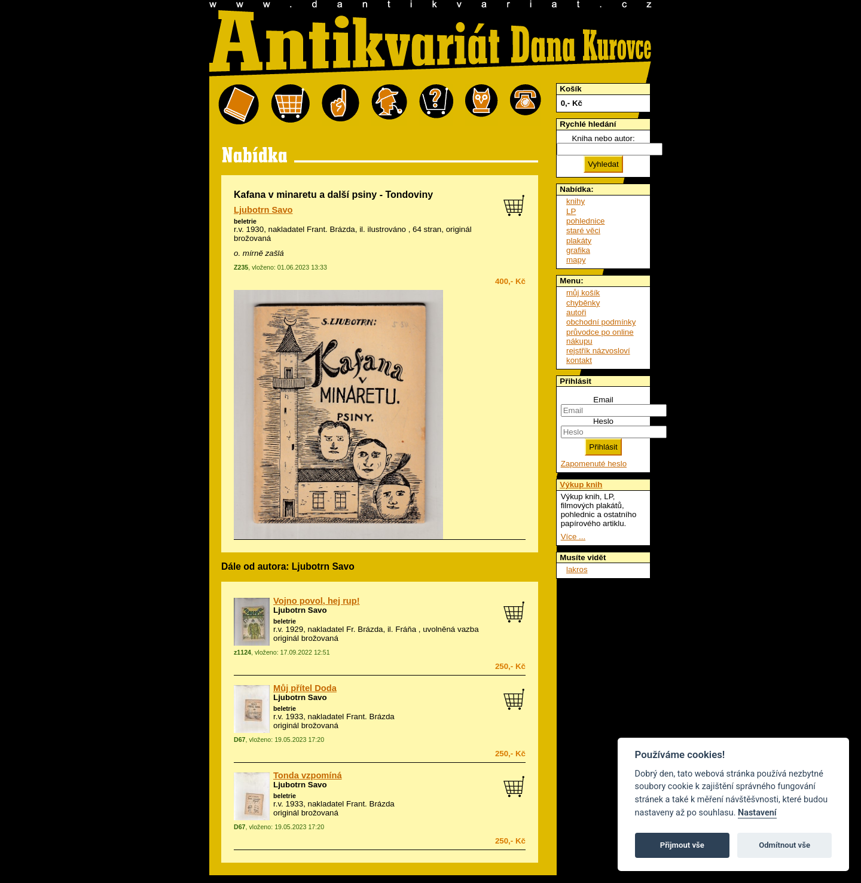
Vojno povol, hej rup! (316, 601)
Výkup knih (581, 484)
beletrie (245, 221)
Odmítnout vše (784, 845)
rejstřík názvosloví (598, 350)
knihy (575, 201)
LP (571, 211)
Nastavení (757, 813)
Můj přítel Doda (305, 688)
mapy (576, 259)
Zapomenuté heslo (594, 463)
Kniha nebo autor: (603, 138)
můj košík (583, 292)
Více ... (573, 536)
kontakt (579, 360)
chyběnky (583, 302)
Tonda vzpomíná (307, 775)
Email (603, 399)
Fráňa (405, 629)
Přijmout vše (682, 845)
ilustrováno (387, 229)
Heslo (603, 421)
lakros (577, 569)
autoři (576, 312)
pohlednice (585, 220)
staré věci (583, 230)
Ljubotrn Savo (263, 210)
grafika (578, 250)
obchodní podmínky (601, 321)
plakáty (578, 240)
